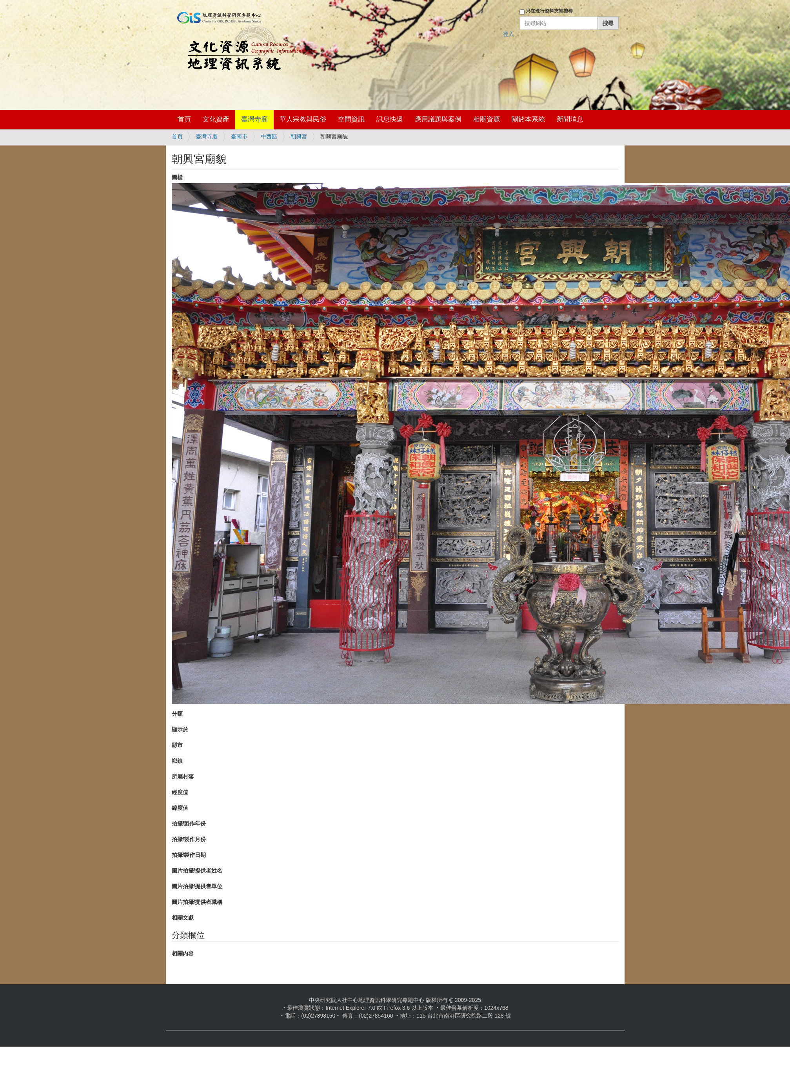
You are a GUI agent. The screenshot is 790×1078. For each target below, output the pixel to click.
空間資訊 (351, 119)
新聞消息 (570, 119)
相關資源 (486, 119)
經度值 (180, 792)
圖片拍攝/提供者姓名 (197, 870)
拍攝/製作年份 (189, 823)
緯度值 (180, 808)
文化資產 (216, 119)
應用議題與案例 (438, 119)
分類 (177, 714)
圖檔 (177, 177)
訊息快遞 (389, 119)
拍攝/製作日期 (189, 855)
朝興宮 (299, 136)
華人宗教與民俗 (303, 119)
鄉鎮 (177, 761)
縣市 (177, 745)
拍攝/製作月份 (189, 839)
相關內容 (183, 953)
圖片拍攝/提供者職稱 (197, 902)
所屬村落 (183, 776)
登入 (508, 34)
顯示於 (180, 729)
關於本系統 (528, 119)
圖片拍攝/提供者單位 (197, 886)
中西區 (269, 136)
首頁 (184, 119)
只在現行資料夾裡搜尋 (549, 11)
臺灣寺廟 (254, 119)
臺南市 (239, 136)
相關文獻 (183, 917)
